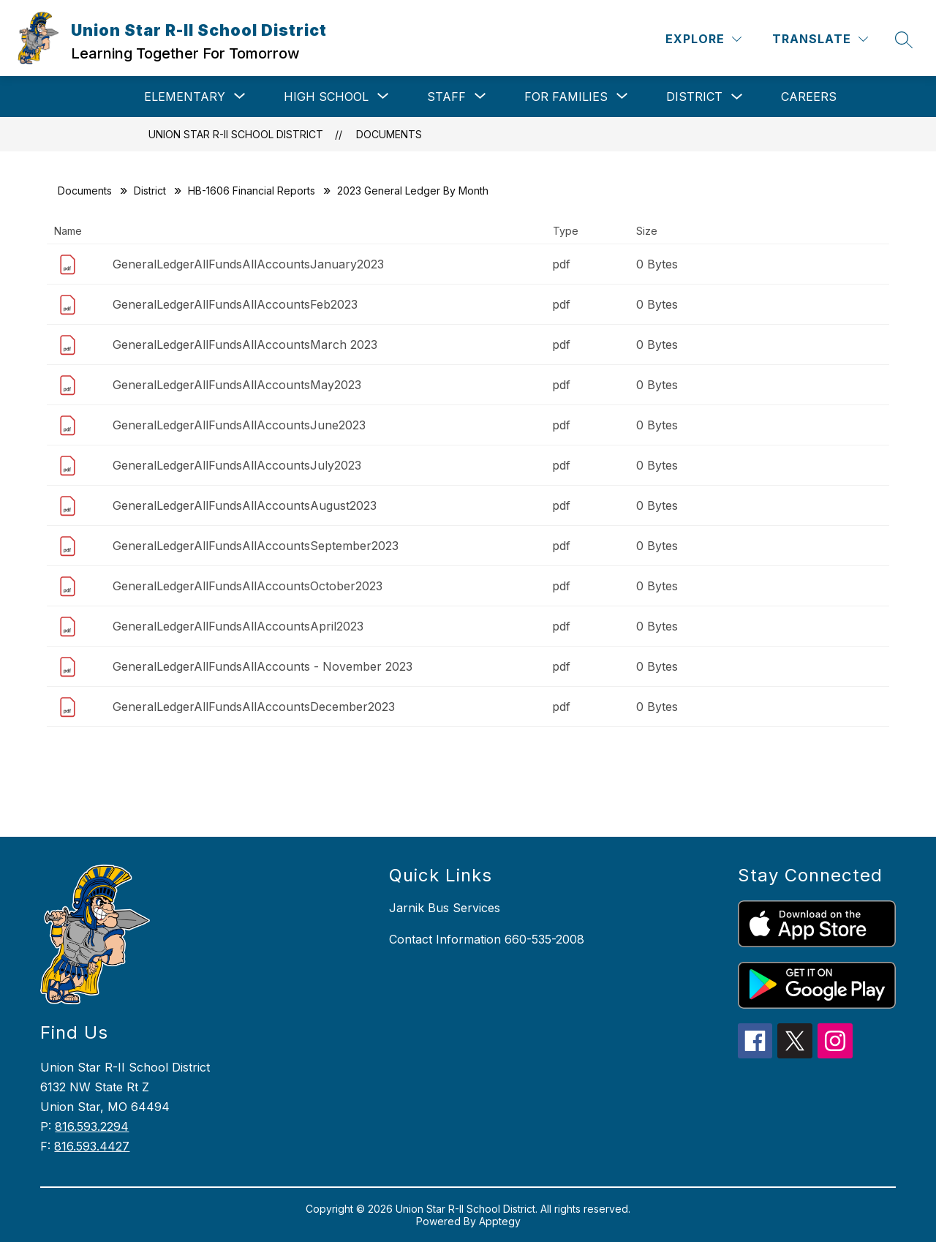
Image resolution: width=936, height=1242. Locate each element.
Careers (809, 96)
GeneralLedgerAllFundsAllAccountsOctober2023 (247, 586)
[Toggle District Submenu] (737, 97)
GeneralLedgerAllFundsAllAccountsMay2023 (237, 384)
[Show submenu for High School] (326, 96)
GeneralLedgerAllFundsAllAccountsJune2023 (239, 425)
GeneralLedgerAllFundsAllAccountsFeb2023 (235, 304)
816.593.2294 (92, 1126)
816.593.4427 (91, 1146)
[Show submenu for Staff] (446, 96)
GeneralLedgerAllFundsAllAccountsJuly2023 (237, 465)
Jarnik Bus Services (444, 907)
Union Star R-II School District (235, 134)
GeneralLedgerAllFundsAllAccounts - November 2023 (262, 666)
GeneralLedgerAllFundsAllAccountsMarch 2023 (245, 344)
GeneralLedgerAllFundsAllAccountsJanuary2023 (248, 264)
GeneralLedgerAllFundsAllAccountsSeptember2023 (256, 545)
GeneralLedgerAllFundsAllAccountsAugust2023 (245, 505)
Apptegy (500, 1221)
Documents (389, 134)
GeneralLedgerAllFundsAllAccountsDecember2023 (254, 706)
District (694, 96)
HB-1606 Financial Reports (251, 190)
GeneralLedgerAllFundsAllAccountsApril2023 (238, 626)
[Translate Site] (820, 39)
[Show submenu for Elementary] (184, 96)
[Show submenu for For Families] (566, 96)
